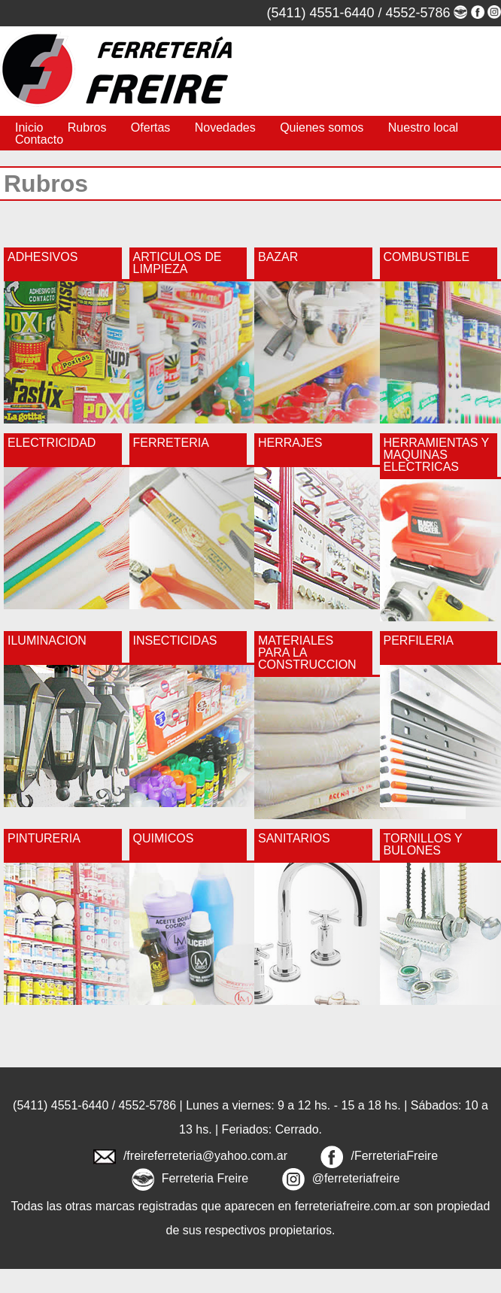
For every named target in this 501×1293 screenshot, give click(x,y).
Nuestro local (423, 127)
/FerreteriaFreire (394, 1155)
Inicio (29, 127)
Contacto (39, 139)
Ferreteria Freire (205, 1178)
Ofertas (150, 127)
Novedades (225, 127)
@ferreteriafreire (356, 1178)
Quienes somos (321, 127)
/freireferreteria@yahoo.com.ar (205, 1155)
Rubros (87, 127)
